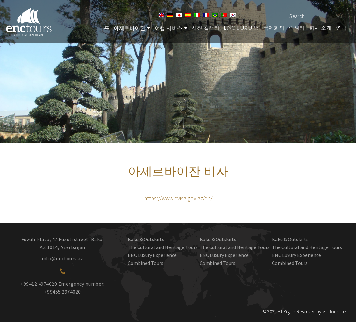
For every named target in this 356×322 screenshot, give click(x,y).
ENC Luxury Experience (152, 255)
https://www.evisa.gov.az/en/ (178, 198)
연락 (341, 28)
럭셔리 (297, 28)
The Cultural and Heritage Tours (163, 247)
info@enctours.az (62, 258)
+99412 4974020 (38, 284)
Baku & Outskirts (146, 239)
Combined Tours (145, 263)
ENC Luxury (241, 28)
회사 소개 (320, 28)
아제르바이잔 (129, 28)
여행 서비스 (168, 28)
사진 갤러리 (205, 28)
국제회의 (273, 28)
